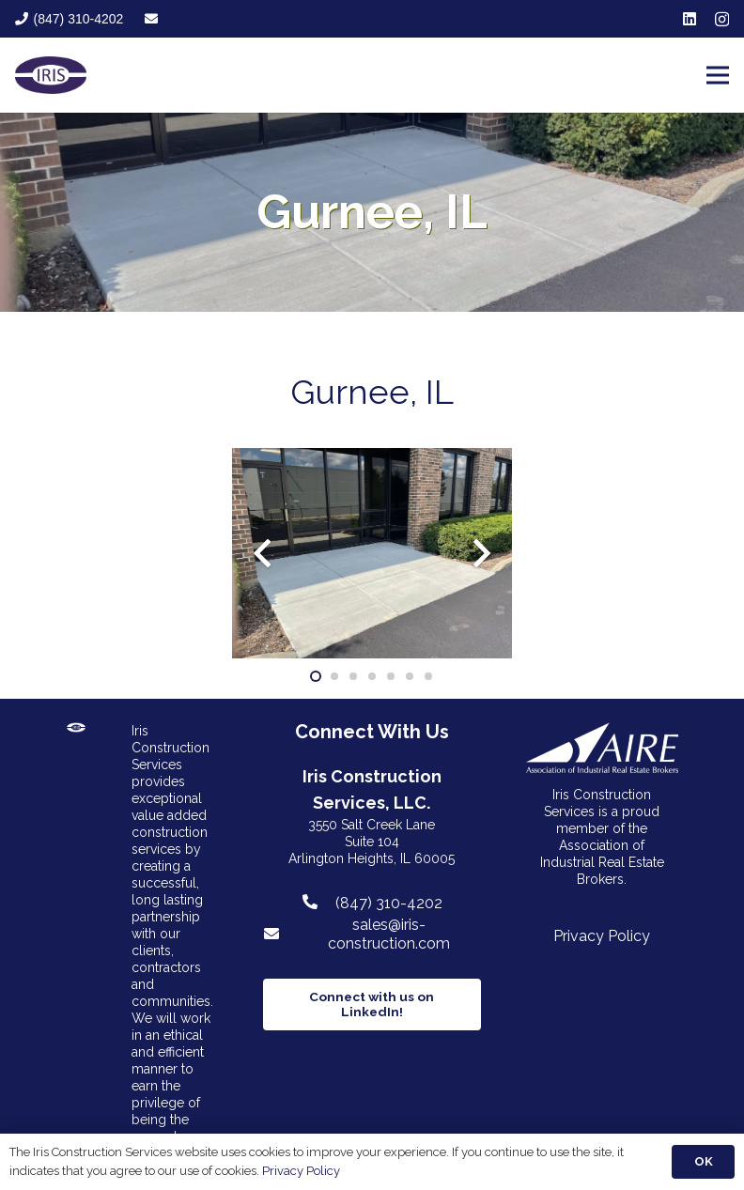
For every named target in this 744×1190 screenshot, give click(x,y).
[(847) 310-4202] (318, 902)
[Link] (50, 75)
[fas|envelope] (151, 18)
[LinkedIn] (689, 18)
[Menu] (717, 75)
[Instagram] (722, 19)
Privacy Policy (601, 936)
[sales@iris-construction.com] (280, 934)
